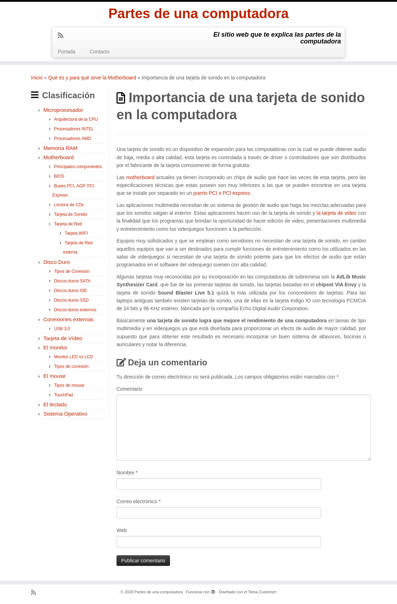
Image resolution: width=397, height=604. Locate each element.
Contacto (99, 53)
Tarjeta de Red (68, 225)
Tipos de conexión (71, 367)
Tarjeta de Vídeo (62, 340)
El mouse (54, 377)
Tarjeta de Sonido (70, 215)
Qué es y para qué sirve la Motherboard (92, 79)
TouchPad (63, 396)
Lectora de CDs (69, 206)
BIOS (59, 177)
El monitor (55, 349)
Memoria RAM (60, 149)
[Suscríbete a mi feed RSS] (63, 36)
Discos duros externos (75, 311)
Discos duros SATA (72, 282)
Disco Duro (56, 263)
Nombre (127, 474)
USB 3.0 (62, 330)
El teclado (55, 406)
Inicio (37, 79)
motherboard (140, 178)
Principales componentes (78, 168)
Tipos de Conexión (72, 272)
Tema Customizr (262, 593)
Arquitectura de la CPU (76, 120)
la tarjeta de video (337, 214)
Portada (66, 53)
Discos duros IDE (70, 292)
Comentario (129, 390)
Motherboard (58, 159)
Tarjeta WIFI (76, 234)
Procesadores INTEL (74, 130)
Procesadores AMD (72, 139)
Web (122, 531)
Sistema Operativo (65, 415)
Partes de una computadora (199, 14)
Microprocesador (63, 111)
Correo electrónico (139, 502)
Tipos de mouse (69, 386)
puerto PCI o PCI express (222, 194)
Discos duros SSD (71, 301)
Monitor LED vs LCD (73, 358)
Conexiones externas (68, 321)
